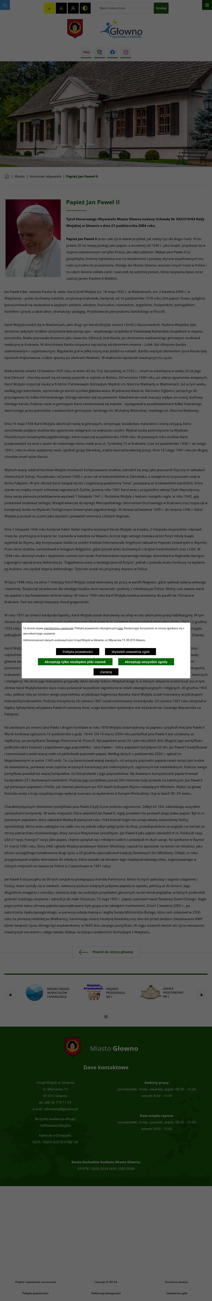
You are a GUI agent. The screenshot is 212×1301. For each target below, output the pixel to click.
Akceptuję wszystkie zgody (146, 662)
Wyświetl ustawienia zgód (130, 652)
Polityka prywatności (78, 652)
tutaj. (120, 628)
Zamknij (106, 672)
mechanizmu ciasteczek (58, 628)
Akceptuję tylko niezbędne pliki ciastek (75, 662)
